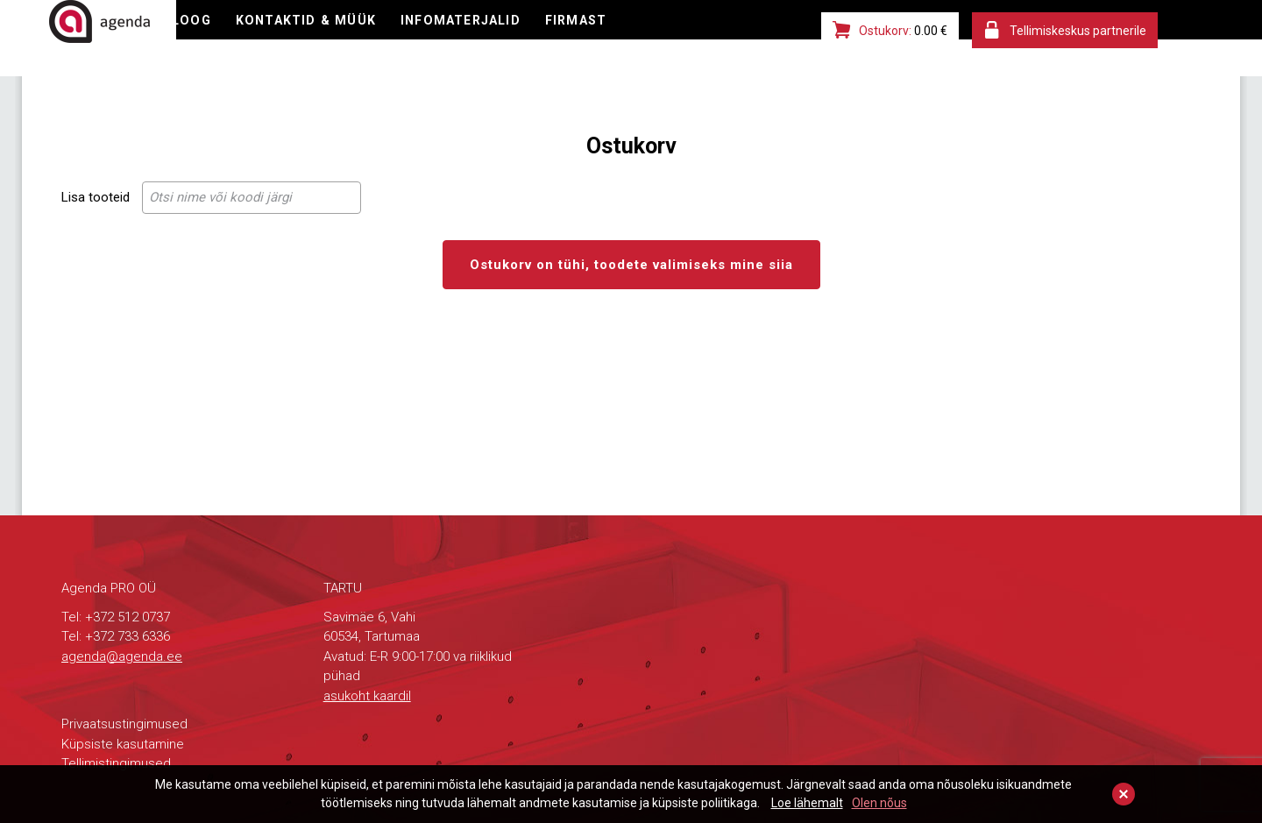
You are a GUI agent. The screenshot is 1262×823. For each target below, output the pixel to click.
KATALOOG (342, 39)
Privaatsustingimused (124, 724)
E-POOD (250, 39)
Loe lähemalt (807, 803)
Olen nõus (879, 803)
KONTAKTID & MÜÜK (478, 39)
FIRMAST (761, 39)
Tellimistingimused (116, 763)
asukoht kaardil (367, 696)
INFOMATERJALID (639, 39)
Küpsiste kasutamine (122, 744)
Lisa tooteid (95, 197)
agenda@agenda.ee (121, 656)
